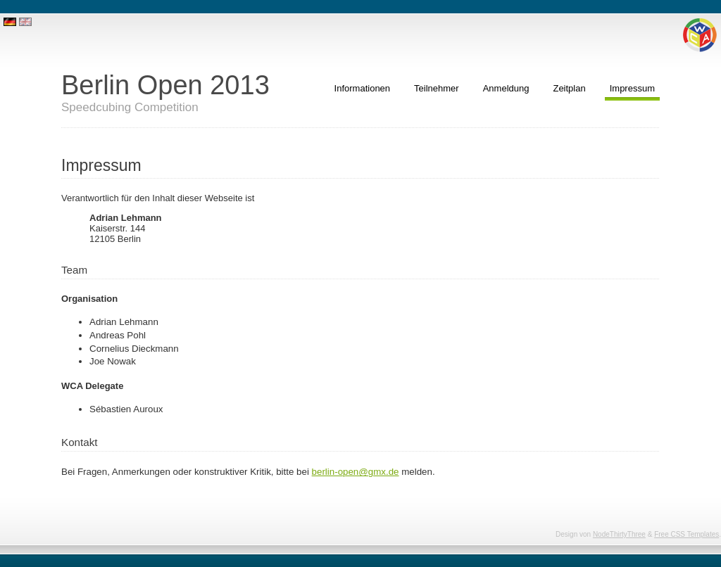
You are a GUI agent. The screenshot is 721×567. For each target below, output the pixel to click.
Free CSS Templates (686, 534)
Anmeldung (506, 88)
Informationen (362, 88)
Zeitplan (569, 88)
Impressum (632, 88)
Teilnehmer (436, 88)
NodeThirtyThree (619, 534)
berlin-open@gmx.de (355, 471)
